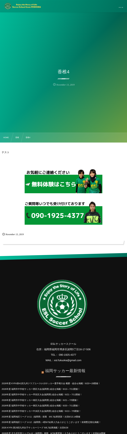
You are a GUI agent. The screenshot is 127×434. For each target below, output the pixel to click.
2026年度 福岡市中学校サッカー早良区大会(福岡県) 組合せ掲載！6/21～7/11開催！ (42, 394)
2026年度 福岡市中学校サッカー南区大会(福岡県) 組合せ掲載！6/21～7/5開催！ (40, 400)
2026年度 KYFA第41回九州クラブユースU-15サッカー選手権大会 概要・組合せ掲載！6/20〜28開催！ (51, 383)
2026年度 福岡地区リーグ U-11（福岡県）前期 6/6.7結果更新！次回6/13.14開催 (41, 416)
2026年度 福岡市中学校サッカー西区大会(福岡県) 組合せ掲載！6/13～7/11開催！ (41, 389)
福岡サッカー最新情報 (65, 369)
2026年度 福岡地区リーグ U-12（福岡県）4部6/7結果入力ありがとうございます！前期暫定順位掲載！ (51, 422)
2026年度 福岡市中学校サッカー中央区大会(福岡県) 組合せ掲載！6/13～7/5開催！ (41, 411)
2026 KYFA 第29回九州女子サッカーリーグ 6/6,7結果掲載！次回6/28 (35, 427)
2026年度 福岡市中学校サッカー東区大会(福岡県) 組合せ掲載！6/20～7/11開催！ (41, 405)
